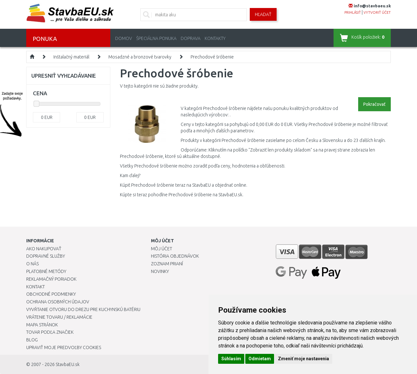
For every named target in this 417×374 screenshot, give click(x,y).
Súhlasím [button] (231, 358)
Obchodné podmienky (51, 294)
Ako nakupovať (43, 248)
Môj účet (161, 248)
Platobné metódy (46, 271)
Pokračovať (374, 104)
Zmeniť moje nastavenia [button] (303, 358)
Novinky (160, 271)
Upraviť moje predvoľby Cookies (63, 347)
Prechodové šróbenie (212, 56)
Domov (123, 38)
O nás (32, 263)
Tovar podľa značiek (50, 332)
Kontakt (35, 286)
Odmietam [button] (259, 358)
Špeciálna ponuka (156, 38)
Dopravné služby (45, 256)
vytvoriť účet (377, 12)
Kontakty (215, 38)
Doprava (191, 38)
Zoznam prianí (167, 263)
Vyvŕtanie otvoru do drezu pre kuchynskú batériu (83, 309)
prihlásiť (352, 12)
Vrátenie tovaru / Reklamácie (59, 317)
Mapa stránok (42, 324)
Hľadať (263, 14)
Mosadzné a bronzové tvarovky (139, 56)
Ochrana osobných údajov (57, 301)
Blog (32, 339)
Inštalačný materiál (71, 56)
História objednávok (175, 256)
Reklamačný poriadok (51, 279)
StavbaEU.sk (68, 364)
